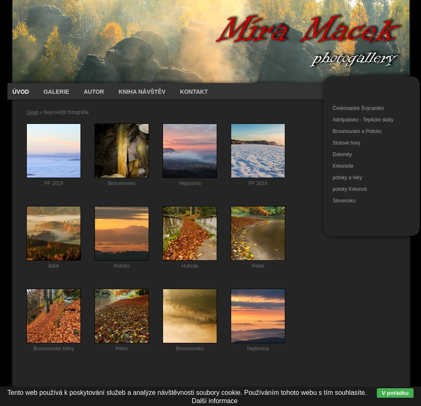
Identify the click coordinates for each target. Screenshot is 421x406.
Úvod (32, 112)
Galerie (56, 91)
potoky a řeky (347, 177)
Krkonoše (343, 166)
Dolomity (342, 154)
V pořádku (395, 393)
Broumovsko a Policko (357, 131)
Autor (94, 91)
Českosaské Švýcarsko (358, 108)
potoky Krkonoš (350, 189)
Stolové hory (346, 143)
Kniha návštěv (142, 91)
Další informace (214, 400)
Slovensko (344, 201)
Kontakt (194, 91)
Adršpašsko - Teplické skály (363, 120)
